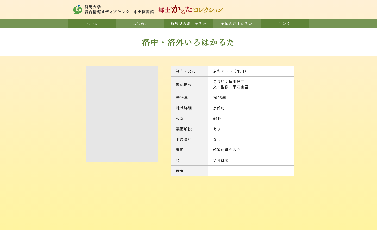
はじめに (140, 23)
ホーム (92, 23)
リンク (285, 23)
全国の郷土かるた (236, 23)
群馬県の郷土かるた (189, 23)
